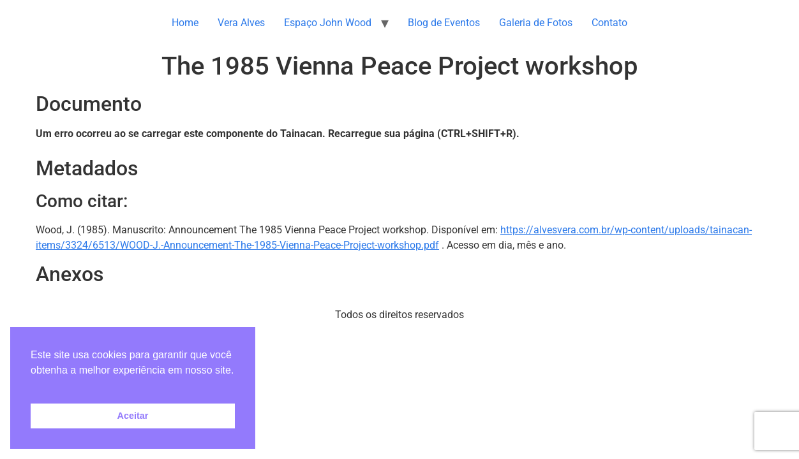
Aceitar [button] (133, 416)
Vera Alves (241, 23)
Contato (609, 23)
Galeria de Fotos (535, 23)
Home (185, 23)
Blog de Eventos (444, 23)
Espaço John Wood (327, 23)
